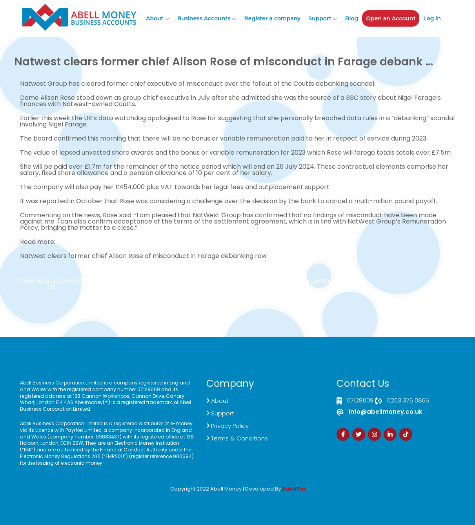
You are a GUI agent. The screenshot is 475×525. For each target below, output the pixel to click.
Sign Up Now (315, 280)
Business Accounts (204, 18)
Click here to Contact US (51, 284)
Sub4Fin (293, 489)
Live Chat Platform (125, 284)
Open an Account (390, 18)
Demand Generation (183, 284)
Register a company (272, 18)
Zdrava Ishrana (256, 494)
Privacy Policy (230, 426)
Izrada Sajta (214, 494)
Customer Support (242, 284)
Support (319, 18)
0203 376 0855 (408, 400)
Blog (351, 18)
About (155, 18)
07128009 (360, 400)
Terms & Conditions (239, 438)
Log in (432, 18)
